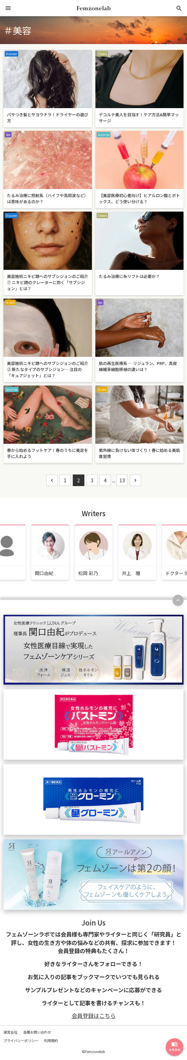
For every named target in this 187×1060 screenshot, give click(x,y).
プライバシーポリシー (20, 1040)
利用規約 (51, 1040)
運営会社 (10, 1032)
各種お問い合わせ (37, 1032)
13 (122, 480)
